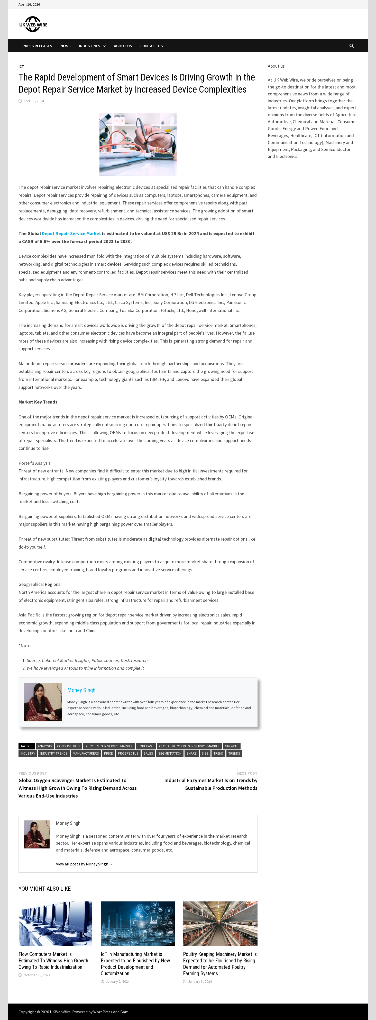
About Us (123, 45)
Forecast (146, 746)
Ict (21, 66)
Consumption (68, 746)
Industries (89, 45)
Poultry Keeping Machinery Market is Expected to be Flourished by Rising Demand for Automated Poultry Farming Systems (220, 964)
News (65, 45)
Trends (234, 753)
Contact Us (151, 45)
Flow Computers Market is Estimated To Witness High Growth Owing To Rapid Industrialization (53, 960)
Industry (28, 753)
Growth (232, 746)
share (192, 753)
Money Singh (81, 690)
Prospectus (128, 753)
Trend (218, 753)
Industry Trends (54, 753)
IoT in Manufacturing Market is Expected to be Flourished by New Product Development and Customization (135, 964)
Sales (148, 753)
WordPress (102, 1011)
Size (205, 753)
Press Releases (37, 45)
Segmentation (169, 753)
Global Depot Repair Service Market (189, 746)
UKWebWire (60, 1011)
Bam (124, 1011)
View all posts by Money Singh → (84, 863)
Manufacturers (86, 753)
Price (108, 753)
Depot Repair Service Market (71, 233)
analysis (45, 746)
